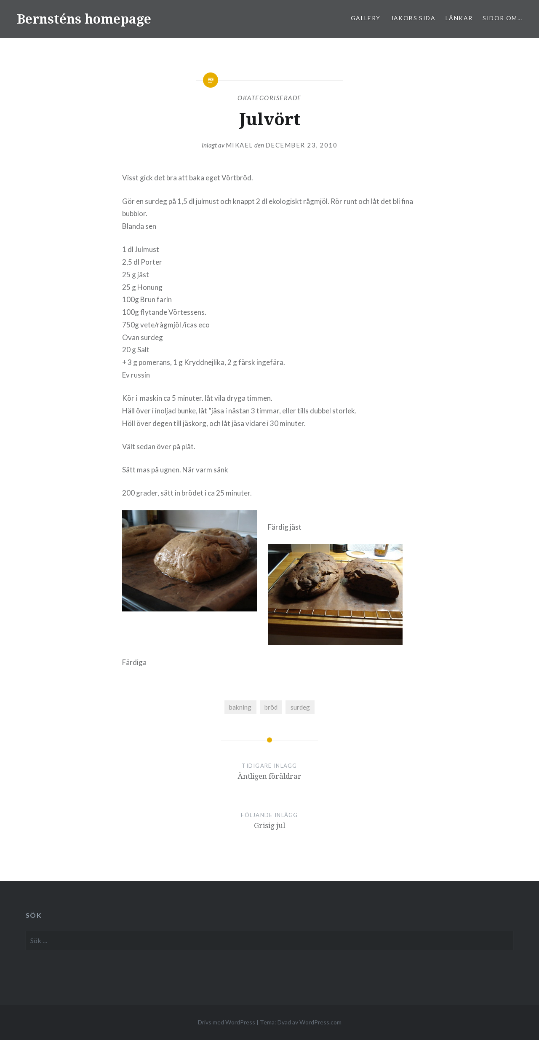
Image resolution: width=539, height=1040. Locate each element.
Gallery (366, 17)
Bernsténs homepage (84, 18)
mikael (239, 145)
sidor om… (502, 17)
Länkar (459, 17)
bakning (240, 707)
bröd (271, 707)
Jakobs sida (413, 17)
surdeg (300, 707)
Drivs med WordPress (226, 1022)
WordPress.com (320, 1022)
